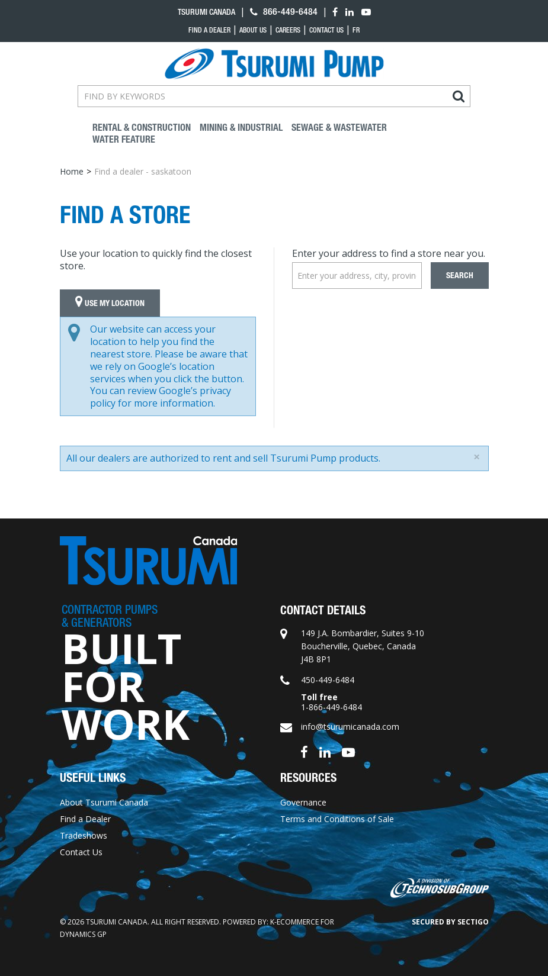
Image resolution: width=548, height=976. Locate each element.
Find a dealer (209, 30)
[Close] (476, 457)
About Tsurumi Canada (104, 802)
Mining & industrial (241, 127)
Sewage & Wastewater (339, 127)
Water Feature (123, 139)
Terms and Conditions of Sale (337, 818)
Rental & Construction (141, 127)
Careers (287, 30)
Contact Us (326, 30)
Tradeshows (83, 835)
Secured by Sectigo (450, 922)
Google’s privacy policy (160, 397)
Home (72, 171)
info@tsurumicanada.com (350, 726)
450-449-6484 (327, 679)
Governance (303, 802)
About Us (253, 30)
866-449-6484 (284, 11)
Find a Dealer (85, 818)
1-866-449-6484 (331, 707)
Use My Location (110, 303)
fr (356, 30)
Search (459, 275)
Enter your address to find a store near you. (388, 253)
